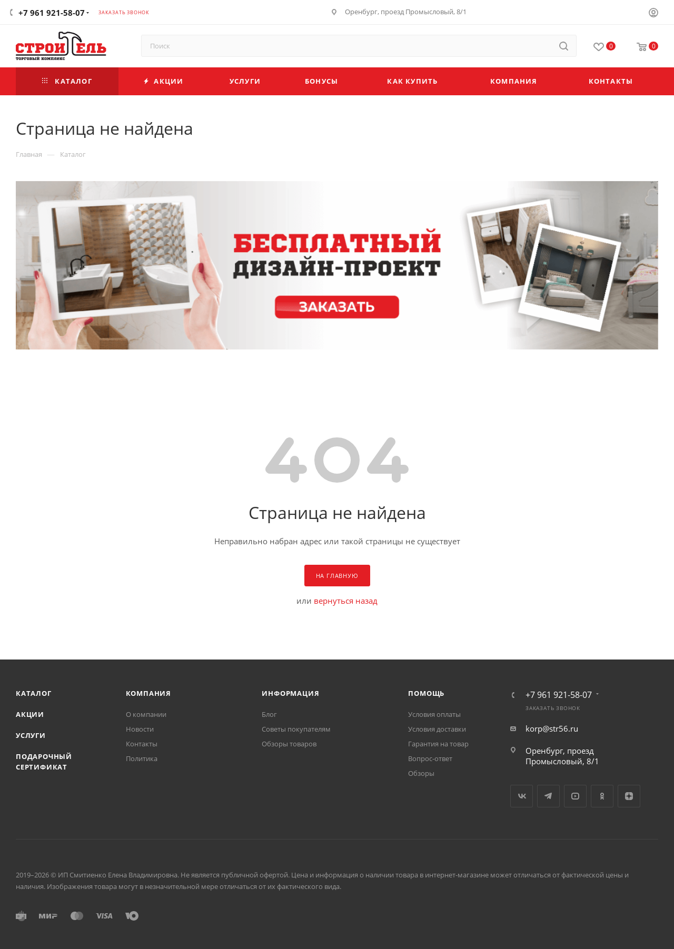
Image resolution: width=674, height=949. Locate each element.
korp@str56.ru (552, 728)
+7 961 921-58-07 (51, 12)
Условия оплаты (434, 714)
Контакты (141, 743)
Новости (140, 729)
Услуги (31, 735)
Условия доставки (437, 729)
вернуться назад (346, 600)
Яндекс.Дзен (629, 796)
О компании (146, 714)
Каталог (34, 693)
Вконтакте (521, 796)
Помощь (426, 693)
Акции (30, 714)
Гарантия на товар (438, 743)
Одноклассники (602, 796)
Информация (290, 693)
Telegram (548, 796)
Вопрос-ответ (430, 758)
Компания (148, 693)
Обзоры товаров (289, 743)
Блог (269, 714)
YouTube (575, 796)
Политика (141, 758)
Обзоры (421, 773)
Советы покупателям (296, 729)
